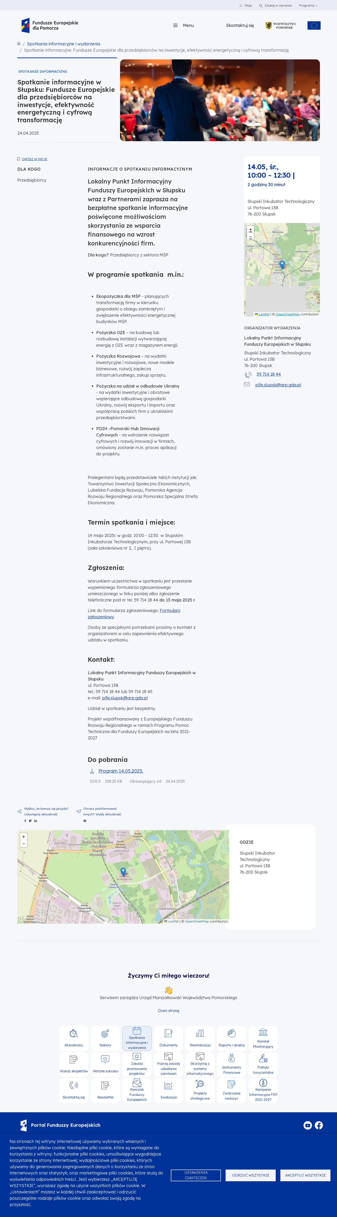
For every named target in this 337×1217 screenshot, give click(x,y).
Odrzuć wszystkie (250, 1175)
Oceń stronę (168, 1010)
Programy (308, 5)
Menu (188, 25)
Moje (246, 5)
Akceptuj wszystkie (305, 1175)
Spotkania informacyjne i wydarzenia (63, 44)
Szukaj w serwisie (275, 5)
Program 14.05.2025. (121, 771)
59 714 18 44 (269, 374)
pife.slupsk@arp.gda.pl (125, 698)
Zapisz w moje (34, 159)
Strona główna (19, 43)
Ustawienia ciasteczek (196, 1175)
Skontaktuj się (240, 25)
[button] (282, 265)
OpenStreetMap (288, 314)
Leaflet (262, 314)
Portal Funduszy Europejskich (60, 1125)
